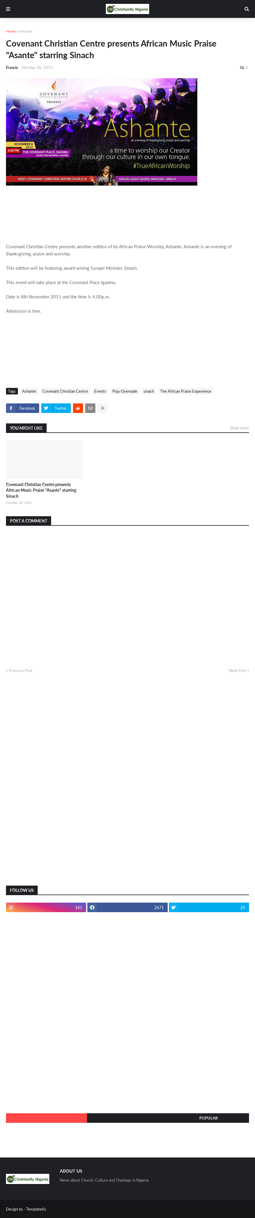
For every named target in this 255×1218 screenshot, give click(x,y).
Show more (239, 427)
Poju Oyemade (124, 391)
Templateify (36, 1209)
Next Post (237, 670)
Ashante (25, 31)
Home (11, 31)
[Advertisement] (51, 784)
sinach (148, 391)
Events (100, 391)
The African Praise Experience (185, 391)
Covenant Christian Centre (65, 391)
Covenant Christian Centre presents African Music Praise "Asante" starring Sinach (41, 490)
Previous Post (21, 670)
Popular (208, 1118)
